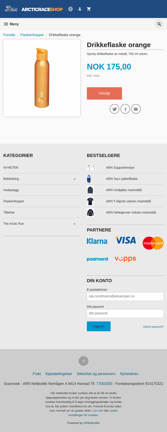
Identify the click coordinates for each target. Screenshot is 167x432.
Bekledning (11, 179)
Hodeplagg (11, 190)
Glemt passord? (153, 326)
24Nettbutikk (92, 423)
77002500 (104, 384)
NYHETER (10, 167)
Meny (11, 24)
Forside (9, 35)
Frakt (37, 374)
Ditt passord (95, 306)
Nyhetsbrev (129, 374)
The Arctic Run (13, 223)
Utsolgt (104, 93)
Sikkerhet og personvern (96, 374)
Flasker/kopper (13, 201)
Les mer (98, 410)
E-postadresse (97, 289)
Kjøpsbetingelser (58, 374)
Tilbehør (9, 212)
